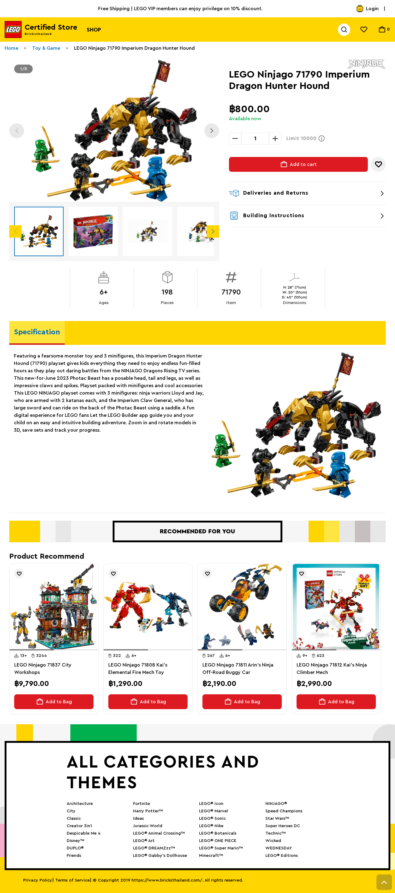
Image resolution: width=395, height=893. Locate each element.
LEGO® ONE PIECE (217, 841)
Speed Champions (283, 811)
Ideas (138, 818)
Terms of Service (72, 880)
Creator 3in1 (79, 826)
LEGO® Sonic (212, 818)
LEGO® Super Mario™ (221, 848)
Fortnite (141, 804)
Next (211, 130)
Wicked (273, 841)
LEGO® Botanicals (217, 833)
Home (11, 48)
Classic (74, 818)
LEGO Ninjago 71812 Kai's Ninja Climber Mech (332, 668)
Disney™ (75, 841)
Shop (94, 29)
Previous (16, 130)
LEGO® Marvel (213, 811)
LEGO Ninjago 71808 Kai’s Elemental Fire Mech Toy (137, 668)
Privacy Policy (37, 880)
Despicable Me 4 (84, 833)
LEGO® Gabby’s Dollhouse (160, 855)
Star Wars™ (277, 818)
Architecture (80, 804)
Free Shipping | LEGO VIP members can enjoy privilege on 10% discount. (180, 8)
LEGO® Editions (281, 855)
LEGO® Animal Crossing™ (159, 833)
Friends (74, 855)
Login (367, 8)
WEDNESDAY (278, 848)
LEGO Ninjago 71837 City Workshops (43, 668)
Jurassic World (147, 826)
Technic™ (275, 833)
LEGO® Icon (211, 804)
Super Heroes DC (282, 826)
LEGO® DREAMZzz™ (154, 848)
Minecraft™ (211, 855)
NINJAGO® (276, 804)
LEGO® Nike (211, 826)
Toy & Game (46, 48)
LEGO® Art (144, 841)
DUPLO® (75, 848)
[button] (32, 649)
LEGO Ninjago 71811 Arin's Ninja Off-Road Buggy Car (237, 668)
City (71, 811)
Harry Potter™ (148, 811)
